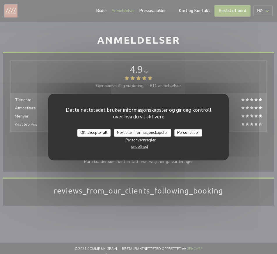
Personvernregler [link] (140, 140)
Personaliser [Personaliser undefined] (188, 132)
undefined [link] (139, 146)
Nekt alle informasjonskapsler (142, 132)
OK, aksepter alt (93, 132)
